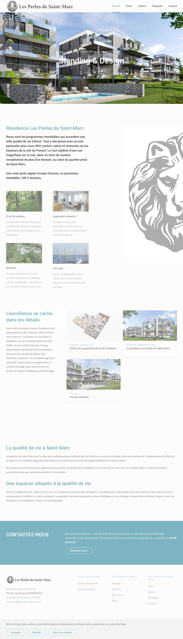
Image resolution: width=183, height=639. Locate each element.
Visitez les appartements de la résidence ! (93, 350)
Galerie (142, 6)
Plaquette (157, 6)
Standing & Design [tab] (85, 98)
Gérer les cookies (62, 632)
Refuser (36, 632)
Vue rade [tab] (97, 98)
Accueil (116, 6)
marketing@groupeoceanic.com (23, 601)
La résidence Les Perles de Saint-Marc (148, 348)
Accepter (16, 632)
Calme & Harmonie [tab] (91, 98)
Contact (173, 6)
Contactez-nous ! (79, 551)
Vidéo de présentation (140, 345)
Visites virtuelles (82, 345)
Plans (129, 6)
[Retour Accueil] (40, 6)
